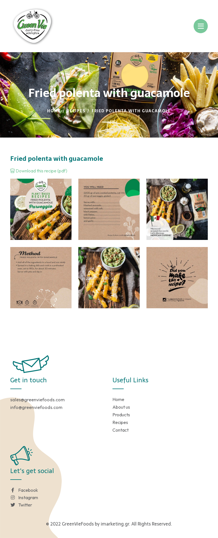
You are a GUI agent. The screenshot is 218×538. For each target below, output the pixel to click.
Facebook (24, 490)
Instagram (24, 497)
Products (121, 414)
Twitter (21, 505)
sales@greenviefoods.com (37, 399)
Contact (120, 430)
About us (121, 407)
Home (54, 111)
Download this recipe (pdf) (38, 171)
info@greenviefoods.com (36, 407)
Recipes (76, 111)
